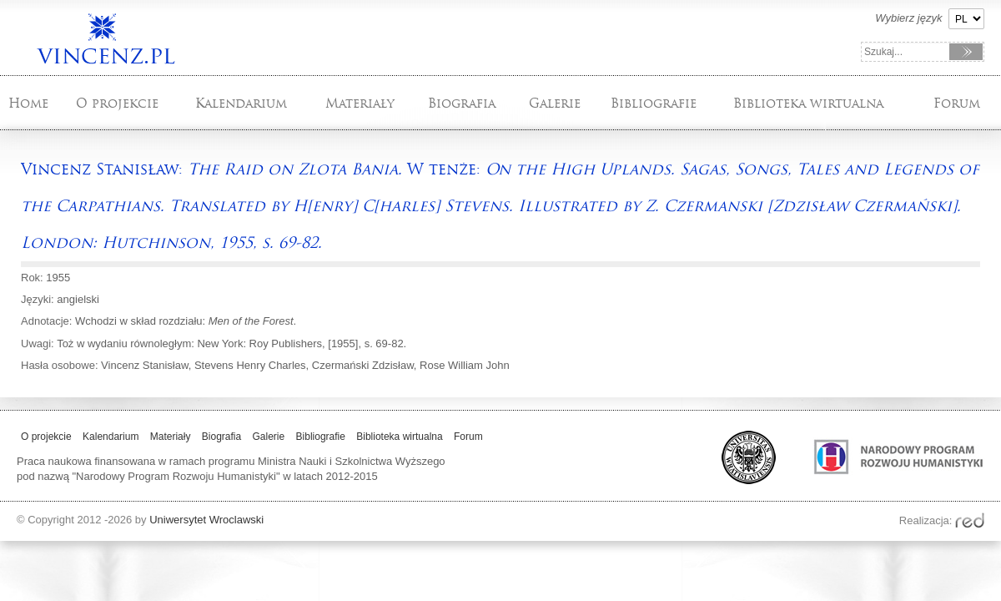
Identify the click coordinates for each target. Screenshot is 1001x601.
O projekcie (117, 103)
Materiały (360, 103)
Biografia (461, 103)
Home (28, 103)
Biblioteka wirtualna (808, 103)
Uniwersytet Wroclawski (206, 519)
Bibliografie (654, 103)
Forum (956, 103)
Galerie (555, 103)
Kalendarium (241, 103)
